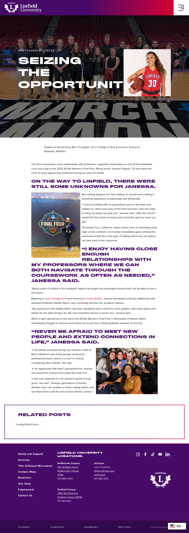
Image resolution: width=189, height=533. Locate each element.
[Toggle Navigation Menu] (181, 7)
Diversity (24, 460)
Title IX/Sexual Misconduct (35, 465)
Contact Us (25, 495)
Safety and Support (30, 454)
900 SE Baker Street (67, 467)
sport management (56, 298)
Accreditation (57, 527)
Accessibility (24, 527)
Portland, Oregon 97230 (69, 497)
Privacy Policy (125, 527)
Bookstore (24, 477)
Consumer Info (91, 527)
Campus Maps (27, 471)
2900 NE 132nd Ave (67, 493)
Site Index (24, 483)
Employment (26, 489)
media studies (94, 298)
